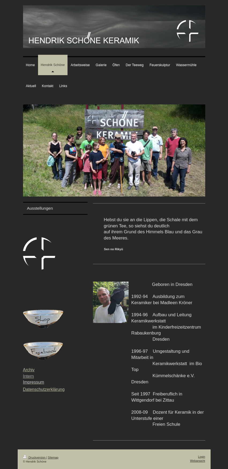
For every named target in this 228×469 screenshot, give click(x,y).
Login (201, 456)
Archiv (29, 370)
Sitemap (53, 457)
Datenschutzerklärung (44, 389)
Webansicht (197, 460)
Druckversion (34, 457)
